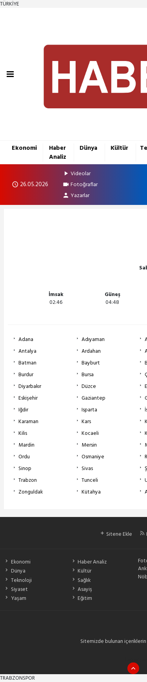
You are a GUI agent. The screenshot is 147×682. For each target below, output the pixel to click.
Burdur (25, 374)
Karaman (28, 421)
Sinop (24, 468)
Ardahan (91, 351)
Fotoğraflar (80, 184)
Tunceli (90, 480)
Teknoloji (17, 580)
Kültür (119, 148)
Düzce (89, 386)
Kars (86, 421)
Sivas (87, 468)
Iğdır (23, 410)
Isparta (89, 410)
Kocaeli (90, 433)
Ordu (24, 456)
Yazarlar (75, 195)
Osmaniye (93, 456)
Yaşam (15, 598)
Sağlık (81, 580)
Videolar (76, 173)
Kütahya (91, 492)
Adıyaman (93, 339)
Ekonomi (24, 148)
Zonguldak (30, 492)
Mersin (89, 445)
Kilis (22, 433)
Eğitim (81, 598)
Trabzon (27, 480)
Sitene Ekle (116, 534)
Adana (25, 339)
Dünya (88, 148)
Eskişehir (28, 398)
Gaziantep (93, 398)
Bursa (88, 374)
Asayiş (81, 589)
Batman (27, 363)
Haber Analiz (57, 152)
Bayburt (91, 363)
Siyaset (15, 589)
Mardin (26, 445)
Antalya (27, 351)
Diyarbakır (29, 386)
